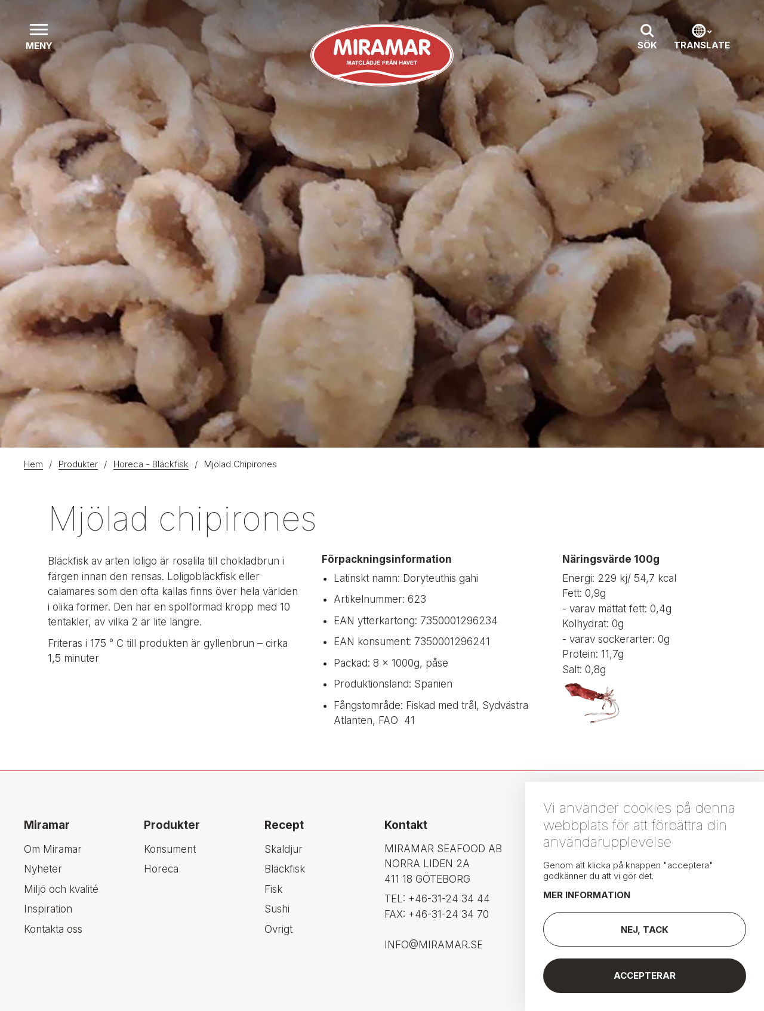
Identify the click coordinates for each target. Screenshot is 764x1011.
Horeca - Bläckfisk (151, 464)
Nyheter (43, 869)
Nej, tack (644, 933)
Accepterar (645, 980)
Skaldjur (283, 849)
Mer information (586, 899)
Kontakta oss (53, 929)
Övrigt (278, 929)
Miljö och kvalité (61, 889)
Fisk (273, 889)
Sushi (276, 909)
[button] (39, 38)
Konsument (170, 849)
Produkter (78, 464)
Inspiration (48, 909)
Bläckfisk (284, 869)
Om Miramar (53, 849)
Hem (33, 464)
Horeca (161, 869)
